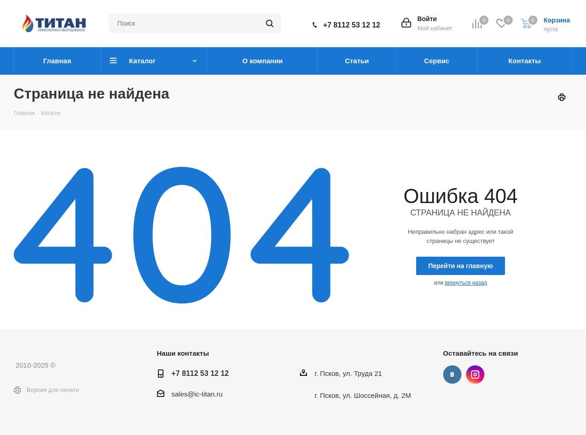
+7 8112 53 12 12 (351, 25)
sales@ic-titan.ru (197, 394)
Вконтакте (452, 374)
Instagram (475, 374)
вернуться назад (466, 283)
